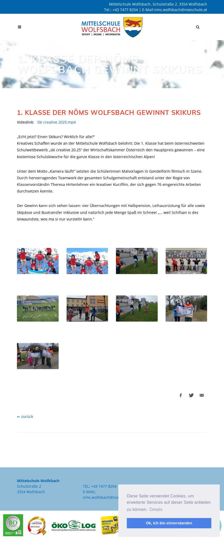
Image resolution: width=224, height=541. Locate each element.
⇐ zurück (25, 416)
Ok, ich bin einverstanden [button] (169, 523)
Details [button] (156, 509)
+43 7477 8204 (125, 9)
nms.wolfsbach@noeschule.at (180, 9)
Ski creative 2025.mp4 (56, 122)
